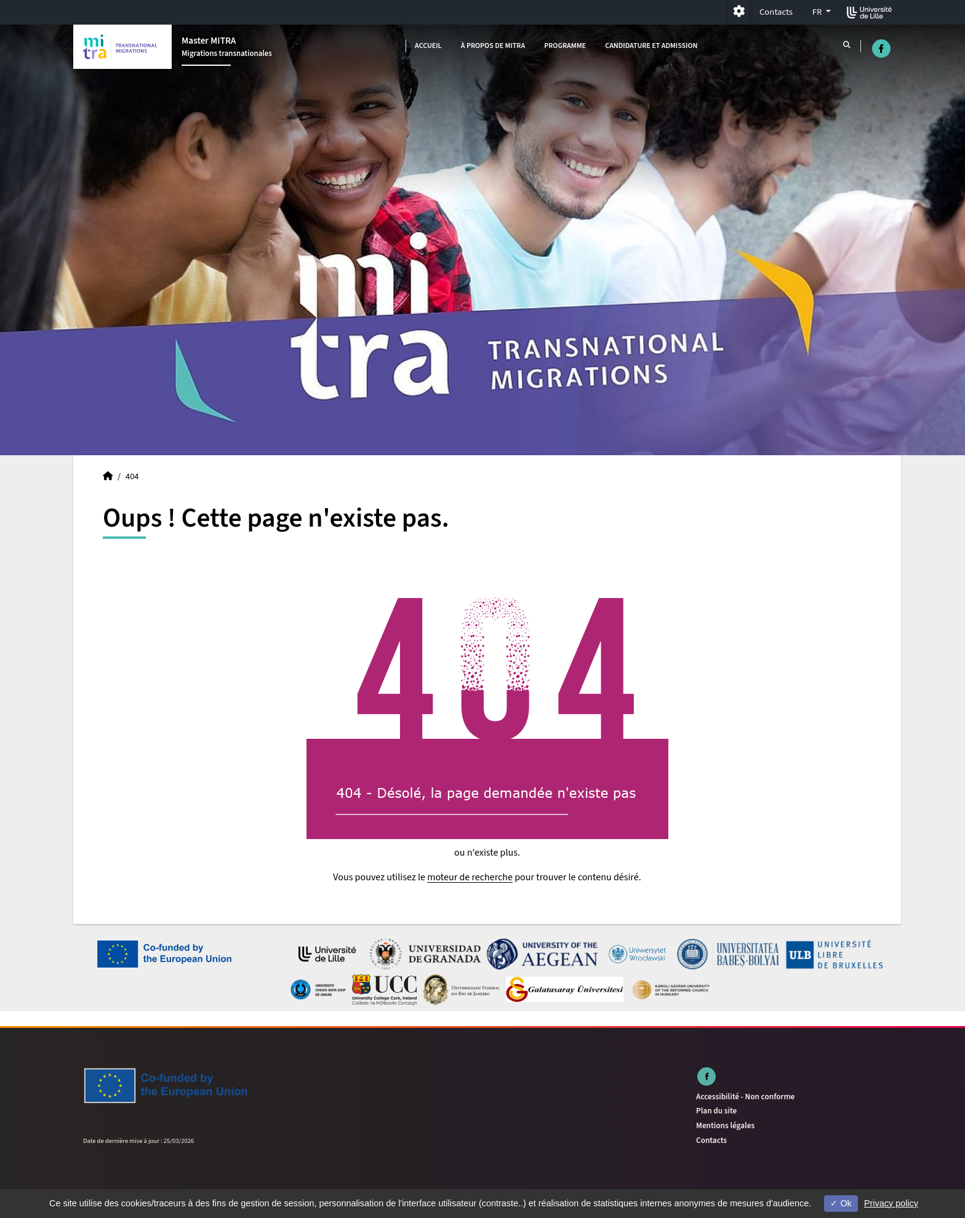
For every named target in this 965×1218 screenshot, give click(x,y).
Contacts (776, 12)
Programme (565, 46)
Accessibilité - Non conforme (745, 1096)
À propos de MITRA (493, 46)
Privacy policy (891, 1203)
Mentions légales (725, 1125)
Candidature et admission (651, 46)
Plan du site (716, 1110)
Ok (840, 1203)
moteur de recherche (470, 877)
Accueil (428, 46)
